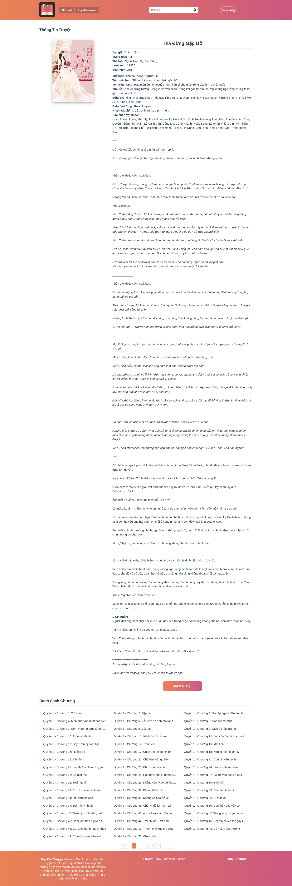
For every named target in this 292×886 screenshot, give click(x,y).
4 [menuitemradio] (152, 845)
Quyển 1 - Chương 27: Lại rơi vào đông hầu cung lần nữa (215, 774)
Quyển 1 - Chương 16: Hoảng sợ (64, 751)
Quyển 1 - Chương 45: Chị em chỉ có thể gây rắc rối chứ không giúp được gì (215, 821)
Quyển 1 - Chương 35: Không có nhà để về (141, 797)
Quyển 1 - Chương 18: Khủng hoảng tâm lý (211, 751)
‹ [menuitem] (128, 845)
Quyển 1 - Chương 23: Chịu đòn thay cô (139, 767)
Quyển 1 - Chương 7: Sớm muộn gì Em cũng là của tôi (74, 728)
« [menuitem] (122, 845)
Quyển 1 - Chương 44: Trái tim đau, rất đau (141, 821)
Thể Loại (67, 10)
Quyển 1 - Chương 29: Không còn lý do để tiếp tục (145, 782)
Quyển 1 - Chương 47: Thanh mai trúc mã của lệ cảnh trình (145, 828)
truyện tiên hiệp (51, 870)
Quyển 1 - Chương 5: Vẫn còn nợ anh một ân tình (145, 721)
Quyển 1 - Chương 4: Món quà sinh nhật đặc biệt (74, 721)
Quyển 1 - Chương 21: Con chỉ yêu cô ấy (210, 759)
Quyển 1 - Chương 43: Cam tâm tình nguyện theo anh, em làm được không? (74, 821)
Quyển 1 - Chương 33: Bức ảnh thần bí (209, 790)
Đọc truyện (83, 859)
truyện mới (59, 867)
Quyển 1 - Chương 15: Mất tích (204, 744)
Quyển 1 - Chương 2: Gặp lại (132, 713)
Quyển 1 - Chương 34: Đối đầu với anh (68, 797)
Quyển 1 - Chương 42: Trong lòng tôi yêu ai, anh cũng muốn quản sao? (215, 813)
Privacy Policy (152, 858)
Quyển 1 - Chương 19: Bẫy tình (63, 759)
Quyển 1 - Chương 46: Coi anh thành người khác (74, 828)
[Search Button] (195, 10)
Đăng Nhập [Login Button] (228, 10)
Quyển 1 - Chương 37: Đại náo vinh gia (68, 805)
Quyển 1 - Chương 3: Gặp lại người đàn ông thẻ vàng (215, 713)
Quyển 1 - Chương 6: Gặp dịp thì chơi (208, 721)
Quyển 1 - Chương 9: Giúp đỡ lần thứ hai (210, 728)
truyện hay (65, 863)
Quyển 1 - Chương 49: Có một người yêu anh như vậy (74, 836)
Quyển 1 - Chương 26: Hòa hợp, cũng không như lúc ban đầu (145, 774)
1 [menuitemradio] (134, 845)
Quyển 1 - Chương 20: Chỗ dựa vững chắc (141, 759)
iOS (230, 858)
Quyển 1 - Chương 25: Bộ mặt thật (65, 774)
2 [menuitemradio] (140, 845)
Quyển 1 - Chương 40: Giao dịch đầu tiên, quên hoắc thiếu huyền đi (74, 813)
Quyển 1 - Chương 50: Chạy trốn (135, 836)
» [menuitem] (170, 845)
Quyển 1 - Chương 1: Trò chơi (62, 713)
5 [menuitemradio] (158, 845)
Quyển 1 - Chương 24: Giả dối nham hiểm (211, 767)
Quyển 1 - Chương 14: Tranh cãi (134, 744)
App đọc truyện (87, 10)
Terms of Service (174, 858)
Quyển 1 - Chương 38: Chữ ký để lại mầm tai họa (145, 805)
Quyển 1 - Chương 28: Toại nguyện (65, 782)
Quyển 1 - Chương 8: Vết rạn (132, 728)
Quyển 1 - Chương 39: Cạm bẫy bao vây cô (212, 805)
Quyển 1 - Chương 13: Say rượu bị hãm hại (71, 744)
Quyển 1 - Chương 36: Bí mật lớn (205, 797)
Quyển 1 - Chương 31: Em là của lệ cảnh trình (72, 790)
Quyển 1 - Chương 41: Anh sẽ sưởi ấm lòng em (144, 813)
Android (241, 858)
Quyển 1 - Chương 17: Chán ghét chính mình (142, 751)
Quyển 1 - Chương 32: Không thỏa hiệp (139, 790)
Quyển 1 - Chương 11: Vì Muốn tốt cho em (141, 736)
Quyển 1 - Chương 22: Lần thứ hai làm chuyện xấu (74, 767)
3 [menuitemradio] (146, 845)
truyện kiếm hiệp (72, 870)
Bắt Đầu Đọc (182, 686)
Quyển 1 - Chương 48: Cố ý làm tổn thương (212, 828)
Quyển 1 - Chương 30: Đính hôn (204, 782)
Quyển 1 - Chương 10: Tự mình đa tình (68, 736)
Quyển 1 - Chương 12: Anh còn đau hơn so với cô (215, 736)
